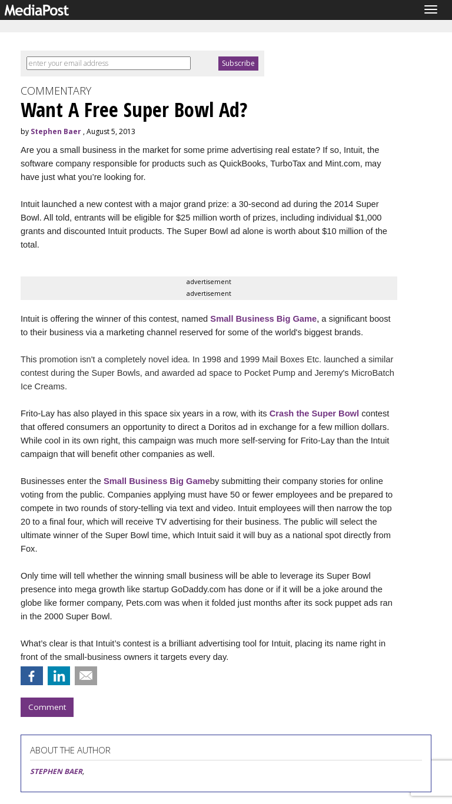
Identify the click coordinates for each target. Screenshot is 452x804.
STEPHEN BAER (56, 771)
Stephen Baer (56, 131)
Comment (47, 707)
